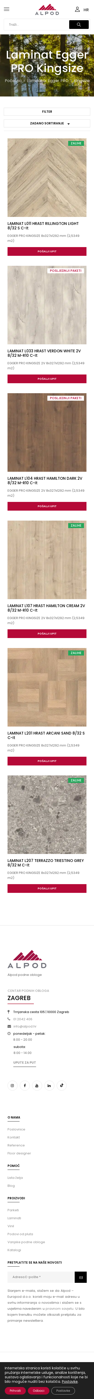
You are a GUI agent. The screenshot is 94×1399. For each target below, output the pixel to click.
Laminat (35, 81)
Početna (13, 81)
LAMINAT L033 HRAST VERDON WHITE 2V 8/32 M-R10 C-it (44, 353)
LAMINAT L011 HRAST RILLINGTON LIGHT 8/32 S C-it (43, 226)
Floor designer (19, 1153)
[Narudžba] (47, 123)
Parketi (13, 1210)
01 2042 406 (22, 1019)
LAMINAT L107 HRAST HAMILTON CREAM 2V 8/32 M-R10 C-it (46, 608)
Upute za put (24, 1062)
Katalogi (14, 1250)
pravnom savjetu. (60, 1308)
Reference (16, 1145)
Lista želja (15, 1177)
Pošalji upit (47, 251)
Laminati (14, 1218)
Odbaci (38, 1391)
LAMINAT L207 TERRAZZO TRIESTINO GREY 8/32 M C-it (46, 863)
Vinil (11, 1226)
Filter (47, 111)
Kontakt (14, 1137)
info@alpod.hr (25, 1026)
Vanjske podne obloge (26, 1242)
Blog (11, 1185)
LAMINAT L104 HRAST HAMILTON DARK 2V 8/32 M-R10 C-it (45, 480)
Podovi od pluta (20, 1234)
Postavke (70, 1381)
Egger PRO (58, 81)
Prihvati (15, 1391)
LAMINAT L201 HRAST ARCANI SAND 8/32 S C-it (46, 735)
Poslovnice (16, 1129)
